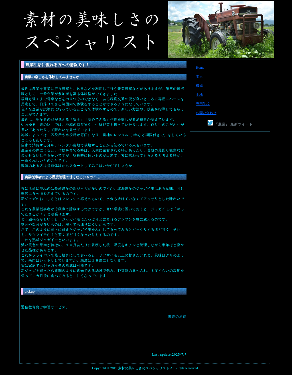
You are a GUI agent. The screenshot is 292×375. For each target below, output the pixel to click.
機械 (199, 86)
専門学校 (203, 104)
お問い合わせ (206, 113)
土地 (199, 95)
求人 (199, 76)
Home (200, 68)
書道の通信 (177, 317)
